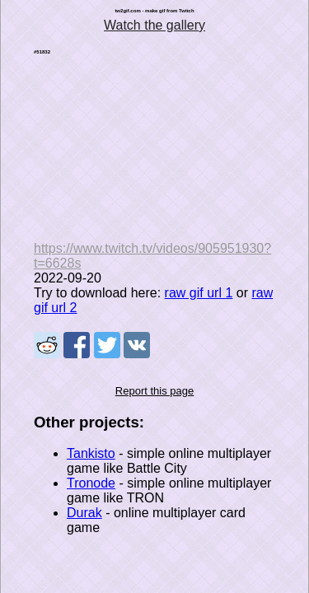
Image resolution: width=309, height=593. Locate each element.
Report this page (154, 391)
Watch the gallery (154, 25)
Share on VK (137, 345)
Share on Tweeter (107, 345)
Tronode (91, 483)
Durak (84, 513)
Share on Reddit (47, 345)
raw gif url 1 (199, 293)
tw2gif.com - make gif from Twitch (154, 10)
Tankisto (91, 453)
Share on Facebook (76, 345)
